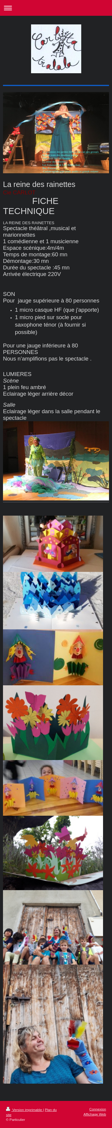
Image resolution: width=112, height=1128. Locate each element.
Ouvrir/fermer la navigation (56, 7)
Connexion (97, 1109)
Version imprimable (24, 1110)
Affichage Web (94, 1114)
